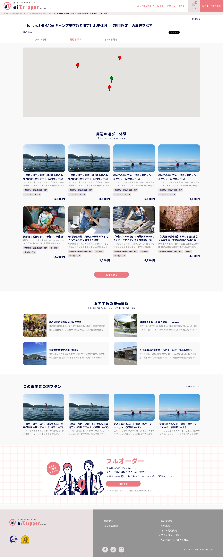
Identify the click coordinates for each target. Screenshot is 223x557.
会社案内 (108, 521)
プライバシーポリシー (172, 535)
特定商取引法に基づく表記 (175, 540)
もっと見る (111, 274)
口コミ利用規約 (169, 530)
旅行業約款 (166, 521)
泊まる (160, 5)
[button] (109, 88)
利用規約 (165, 525)
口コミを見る (110, 39)
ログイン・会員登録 (211, 5)
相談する (123, 483)
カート (194, 5)
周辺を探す (75, 39)
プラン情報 (40, 39)
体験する (171, 5)
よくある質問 (111, 525)
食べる (182, 5)
